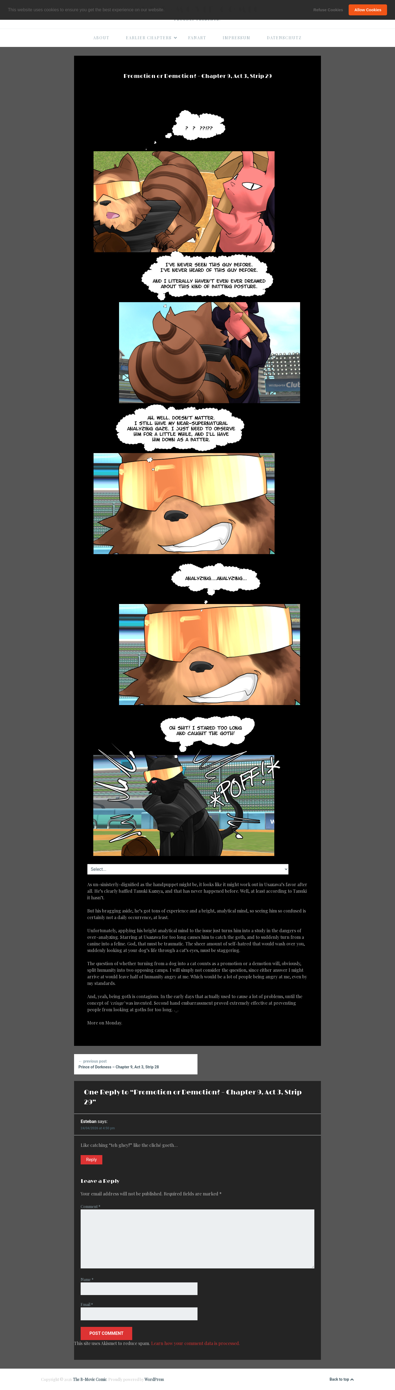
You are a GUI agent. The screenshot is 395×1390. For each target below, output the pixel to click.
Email (87, 1304)
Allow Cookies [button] (367, 10)
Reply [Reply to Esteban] (91, 1159)
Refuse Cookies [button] (328, 10)
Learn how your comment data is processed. (195, 1343)
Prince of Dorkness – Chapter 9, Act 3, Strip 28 (135, 1063)
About (101, 37)
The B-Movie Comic (90, 1379)
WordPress (154, 1379)
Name (87, 1279)
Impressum (236, 37)
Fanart (197, 37)
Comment (90, 1206)
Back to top (342, 1379)
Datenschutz (284, 37)
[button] (166, 10)
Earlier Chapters (151, 37)
